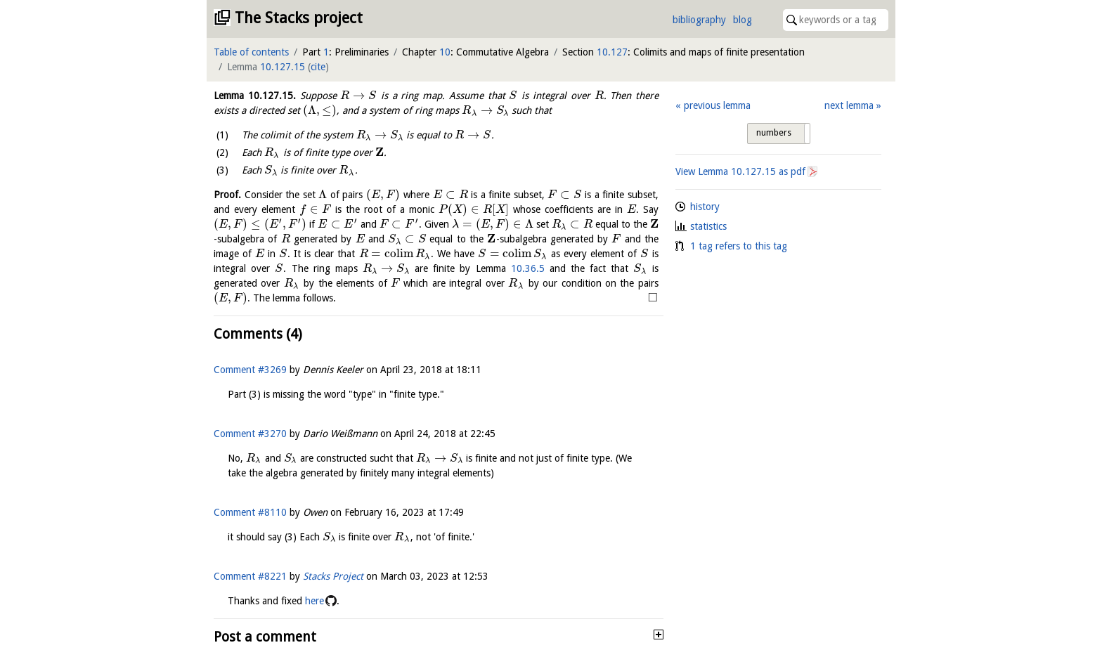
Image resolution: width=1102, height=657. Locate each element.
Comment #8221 (250, 576)
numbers (773, 133)
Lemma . (255, 95)
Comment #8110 (250, 512)
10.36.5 (528, 268)
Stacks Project (333, 576)
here (314, 600)
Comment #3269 (250, 369)
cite (318, 66)
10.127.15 (282, 66)
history (705, 206)
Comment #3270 (250, 433)
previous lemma (717, 105)
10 (444, 52)
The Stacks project (299, 18)
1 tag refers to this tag (738, 246)
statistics (708, 226)
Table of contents (251, 52)
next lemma (849, 105)
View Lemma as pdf (740, 171)
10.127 (612, 52)
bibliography (699, 19)
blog (742, 19)
